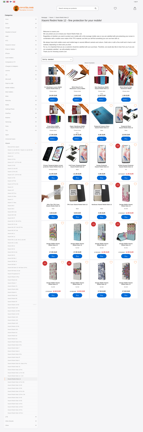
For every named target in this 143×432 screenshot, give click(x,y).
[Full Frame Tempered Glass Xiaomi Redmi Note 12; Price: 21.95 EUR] (77, 159)
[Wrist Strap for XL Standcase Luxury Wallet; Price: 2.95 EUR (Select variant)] (77, 81)
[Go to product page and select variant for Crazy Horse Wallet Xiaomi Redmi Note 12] (53, 139)
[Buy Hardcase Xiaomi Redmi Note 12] (101, 217)
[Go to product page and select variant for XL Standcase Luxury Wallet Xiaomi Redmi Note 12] (53, 99)
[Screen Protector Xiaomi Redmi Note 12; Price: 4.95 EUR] (101, 159)
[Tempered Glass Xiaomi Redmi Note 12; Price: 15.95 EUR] (125, 120)
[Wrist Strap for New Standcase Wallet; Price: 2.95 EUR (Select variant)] (125, 81)
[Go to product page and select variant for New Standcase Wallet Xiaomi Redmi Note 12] (101, 99)
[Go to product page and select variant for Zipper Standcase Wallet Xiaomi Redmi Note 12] (77, 139)
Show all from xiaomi (13, 147)
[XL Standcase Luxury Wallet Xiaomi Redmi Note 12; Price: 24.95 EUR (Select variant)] (53, 81)
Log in (136, 1)
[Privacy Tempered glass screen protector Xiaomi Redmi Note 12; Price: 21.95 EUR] (53, 159)
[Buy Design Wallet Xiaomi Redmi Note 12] (126, 217)
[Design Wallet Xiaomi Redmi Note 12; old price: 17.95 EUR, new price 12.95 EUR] (125, 198)
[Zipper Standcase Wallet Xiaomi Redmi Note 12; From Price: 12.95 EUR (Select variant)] (77, 120)
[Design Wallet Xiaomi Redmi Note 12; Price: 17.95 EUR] (53, 237)
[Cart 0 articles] (135, 8)
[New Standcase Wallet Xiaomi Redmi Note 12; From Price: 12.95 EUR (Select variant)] (101, 81)
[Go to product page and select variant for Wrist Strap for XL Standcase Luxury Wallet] (77, 99)
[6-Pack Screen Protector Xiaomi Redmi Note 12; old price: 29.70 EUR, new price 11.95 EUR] (125, 159)
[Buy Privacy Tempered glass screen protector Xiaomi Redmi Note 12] (53, 178)
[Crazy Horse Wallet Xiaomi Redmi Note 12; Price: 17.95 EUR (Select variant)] (53, 120)
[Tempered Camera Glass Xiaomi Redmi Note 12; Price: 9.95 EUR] (101, 120)
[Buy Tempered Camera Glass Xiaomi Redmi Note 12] (101, 139)
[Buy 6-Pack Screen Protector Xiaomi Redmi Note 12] (126, 178)
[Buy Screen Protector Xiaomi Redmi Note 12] (101, 178)
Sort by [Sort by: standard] (48, 59)
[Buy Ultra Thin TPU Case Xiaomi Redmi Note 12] (53, 217)
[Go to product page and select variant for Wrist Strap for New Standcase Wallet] (126, 99)
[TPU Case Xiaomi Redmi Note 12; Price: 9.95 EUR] (77, 198)
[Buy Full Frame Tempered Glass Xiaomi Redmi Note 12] (77, 178)
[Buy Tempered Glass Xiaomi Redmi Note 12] (126, 139)
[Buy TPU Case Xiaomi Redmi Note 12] (77, 217)
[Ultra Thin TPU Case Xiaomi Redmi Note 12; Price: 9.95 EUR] (53, 198)
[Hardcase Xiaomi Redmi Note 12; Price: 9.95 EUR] (101, 198)
